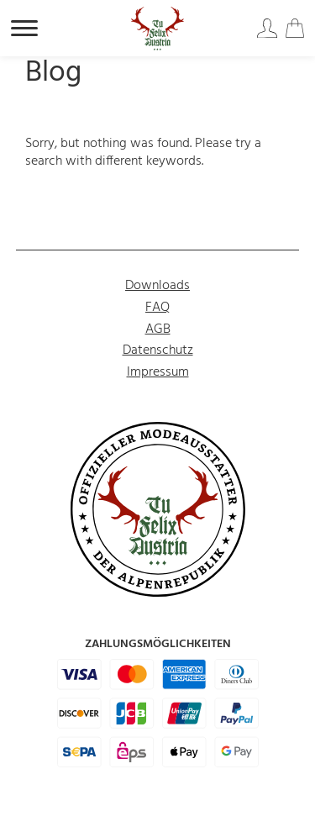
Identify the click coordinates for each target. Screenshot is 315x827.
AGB (158, 329)
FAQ (157, 308)
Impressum (158, 372)
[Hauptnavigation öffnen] (24, 28)
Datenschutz (158, 350)
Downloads (157, 286)
